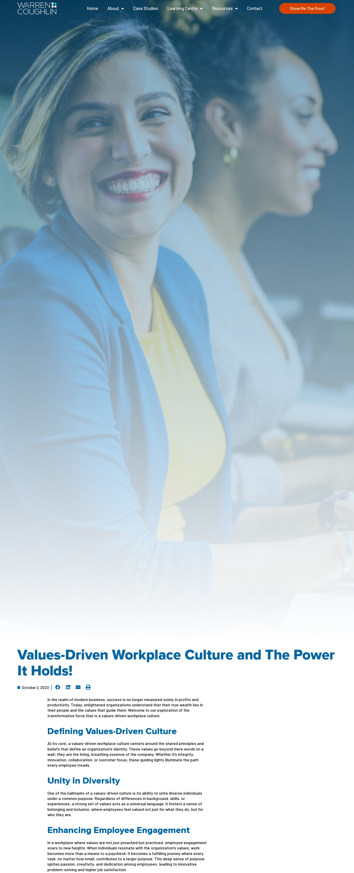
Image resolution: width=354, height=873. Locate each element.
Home (92, 8)
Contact (254, 8)
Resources (225, 8)
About (115, 8)
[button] (58, 687)
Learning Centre (185, 8)
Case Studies (145, 8)
